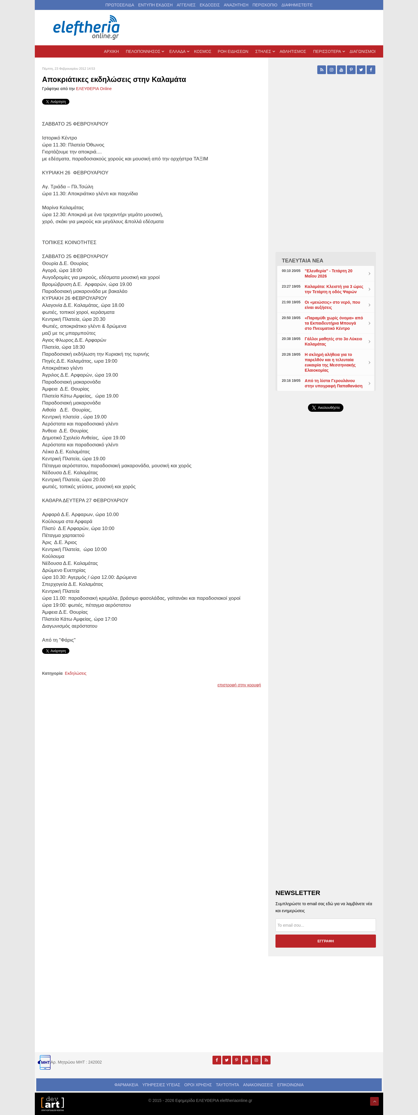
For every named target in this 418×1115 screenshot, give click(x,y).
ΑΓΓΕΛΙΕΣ (186, 5)
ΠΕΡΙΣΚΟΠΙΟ (265, 5)
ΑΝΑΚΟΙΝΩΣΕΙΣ (258, 1084)
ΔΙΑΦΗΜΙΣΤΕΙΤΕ (297, 5)
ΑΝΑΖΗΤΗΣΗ (236, 5)
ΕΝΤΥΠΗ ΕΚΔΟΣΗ (155, 5)
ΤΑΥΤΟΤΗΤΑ (227, 1084)
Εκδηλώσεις (76, 673)
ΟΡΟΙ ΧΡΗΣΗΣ (198, 1084)
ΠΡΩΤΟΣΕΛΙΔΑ (119, 5)
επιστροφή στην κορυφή (239, 685)
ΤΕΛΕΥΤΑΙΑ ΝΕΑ (302, 261)
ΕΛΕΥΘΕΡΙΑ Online (94, 88)
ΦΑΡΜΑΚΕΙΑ (126, 1084)
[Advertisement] (325, 554)
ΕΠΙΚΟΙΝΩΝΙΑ (290, 1084)
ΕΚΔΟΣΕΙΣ (210, 5)
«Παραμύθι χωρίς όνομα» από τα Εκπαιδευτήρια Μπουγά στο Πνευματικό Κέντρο (334, 323)
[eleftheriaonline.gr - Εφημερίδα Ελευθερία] (87, 27)
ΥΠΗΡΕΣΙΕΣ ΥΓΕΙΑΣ (161, 1084)
